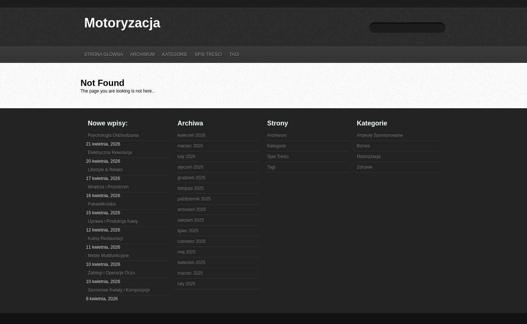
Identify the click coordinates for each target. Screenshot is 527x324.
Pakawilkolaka (102, 204)
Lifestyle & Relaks (105, 169)
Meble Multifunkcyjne (108, 255)
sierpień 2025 (190, 220)
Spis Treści (208, 54)
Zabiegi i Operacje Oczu (111, 272)
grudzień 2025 (191, 177)
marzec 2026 (190, 145)
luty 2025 (186, 283)
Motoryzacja (122, 22)
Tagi (234, 54)
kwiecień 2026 (191, 135)
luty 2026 (186, 156)
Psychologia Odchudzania (113, 135)
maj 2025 (186, 252)
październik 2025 (194, 198)
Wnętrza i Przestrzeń (108, 186)
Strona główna (103, 54)
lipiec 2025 (187, 230)
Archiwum (142, 54)
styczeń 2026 (190, 167)
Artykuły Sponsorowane (380, 135)
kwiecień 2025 (191, 262)
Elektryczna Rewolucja (110, 152)
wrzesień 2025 (191, 209)
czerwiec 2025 (191, 241)
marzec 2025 (190, 273)
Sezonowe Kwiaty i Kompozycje (119, 290)
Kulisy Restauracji (105, 238)
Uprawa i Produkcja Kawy (113, 221)
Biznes (363, 145)
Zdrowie (365, 167)
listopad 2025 (190, 188)
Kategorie (174, 54)
